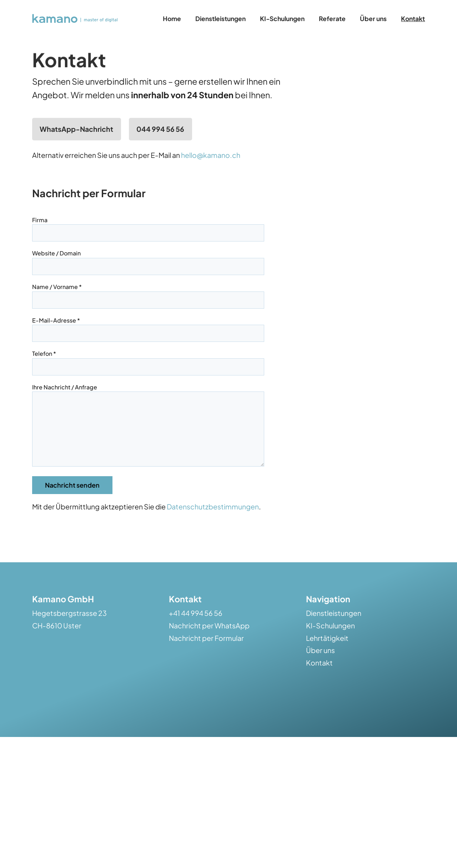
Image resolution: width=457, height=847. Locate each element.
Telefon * (148, 360)
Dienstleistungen (333, 627)
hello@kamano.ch (210, 155)
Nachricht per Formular (206, 652)
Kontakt (319, 677)
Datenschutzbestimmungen (213, 521)
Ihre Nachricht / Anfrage (148, 433)
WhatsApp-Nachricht (76, 129)
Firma (148, 226)
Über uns (320, 664)
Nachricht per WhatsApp (209, 640)
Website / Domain (148, 259)
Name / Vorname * (148, 293)
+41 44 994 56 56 (195, 627)
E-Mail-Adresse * (148, 327)
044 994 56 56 (160, 129)
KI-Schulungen (330, 640)
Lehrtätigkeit (327, 652)
